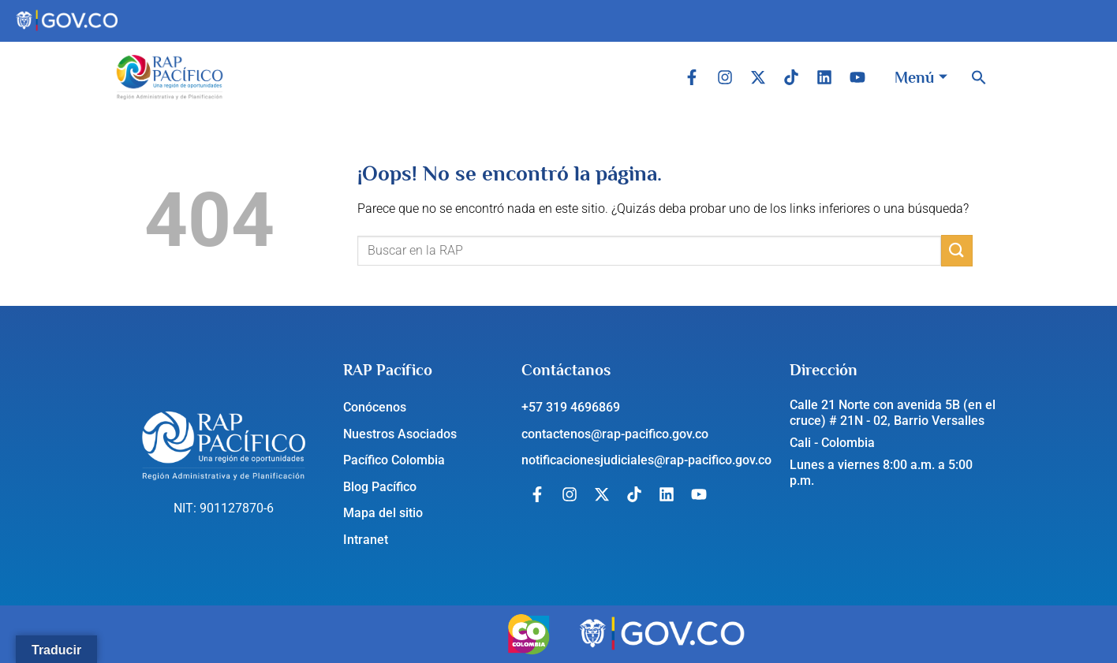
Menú (921, 77)
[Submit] (957, 250)
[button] (979, 77)
